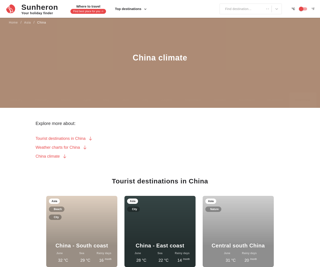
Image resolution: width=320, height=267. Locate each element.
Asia (28, 22)
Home (13, 22)
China (44, 22)
